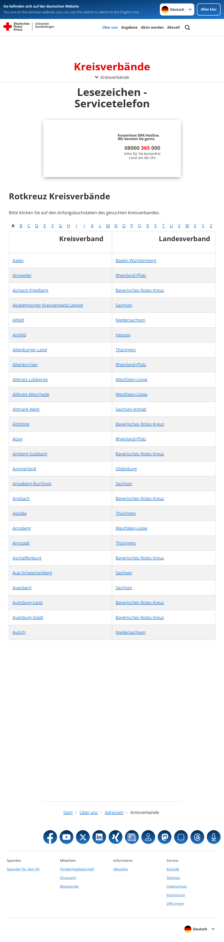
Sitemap (173, 877)
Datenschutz (177, 886)
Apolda (19, 513)
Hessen (123, 335)
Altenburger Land (29, 350)
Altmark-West (26, 409)
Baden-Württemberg (136, 260)
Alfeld (18, 320)
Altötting (20, 424)
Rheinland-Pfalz (131, 275)
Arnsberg (21, 528)
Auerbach (22, 588)
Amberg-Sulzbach (29, 454)
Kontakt (173, 869)
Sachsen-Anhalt (131, 409)
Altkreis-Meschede (30, 394)
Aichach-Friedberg (30, 290)
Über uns (110, 27)
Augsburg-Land (27, 602)
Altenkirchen (25, 364)
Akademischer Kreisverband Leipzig (47, 305)
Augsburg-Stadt (27, 617)
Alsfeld (19, 335)
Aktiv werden (152, 27)
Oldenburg (126, 469)
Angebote (129, 27)
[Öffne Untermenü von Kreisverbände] (112, 41)
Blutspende (69, 886)
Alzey (17, 439)
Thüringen (126, 350)
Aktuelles (120, 869)
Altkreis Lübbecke (30, 379)
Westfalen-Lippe (131, 379)
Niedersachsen (130, 320)
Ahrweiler (22, 275)
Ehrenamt (68, 877)
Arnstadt (21, 543)
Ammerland (24, 469)
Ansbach (21, 498)
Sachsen (124, 305)
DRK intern (175, 903)
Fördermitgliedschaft (77, 869)
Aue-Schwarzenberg (32, 573)
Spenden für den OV (23, 869)
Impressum (176, 895)
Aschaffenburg (27, 558)
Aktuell (173, 27)
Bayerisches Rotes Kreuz (140, 290)
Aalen (18, 260)
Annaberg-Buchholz (31, 483)
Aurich (18, 632)
